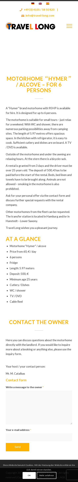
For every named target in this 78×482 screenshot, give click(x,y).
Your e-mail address (18, 429)
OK (29, 475)
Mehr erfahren (46, 475)
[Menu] (67, 25)
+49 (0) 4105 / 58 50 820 (37, 9)
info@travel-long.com (37, 15)
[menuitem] (67, 25)
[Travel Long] (32, 25)
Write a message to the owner (25, 387)
